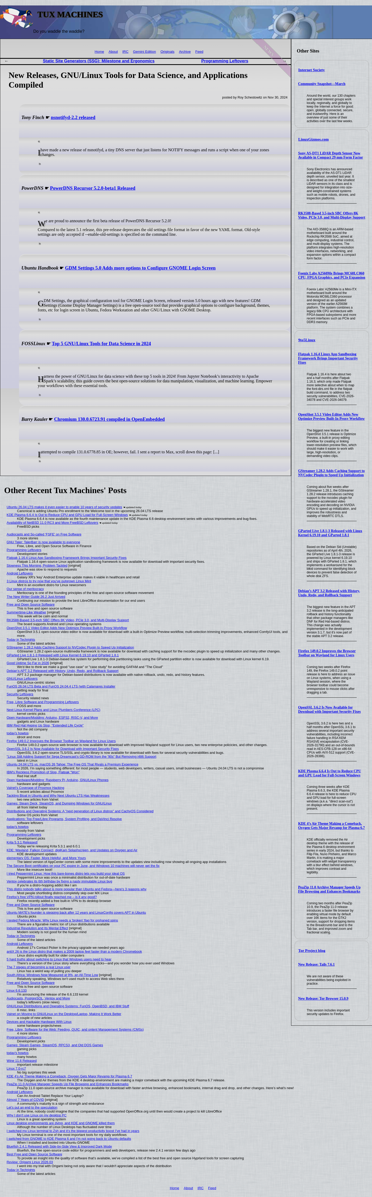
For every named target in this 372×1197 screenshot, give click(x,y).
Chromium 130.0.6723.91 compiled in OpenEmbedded (109, 419)
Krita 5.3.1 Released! (22, 842)
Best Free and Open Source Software (34, 1154)
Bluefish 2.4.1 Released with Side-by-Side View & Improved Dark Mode (59, 1146)
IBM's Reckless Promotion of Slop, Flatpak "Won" (43, 772)
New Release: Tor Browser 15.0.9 (323, 998)
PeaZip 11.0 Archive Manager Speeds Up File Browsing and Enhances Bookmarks (329, 889)
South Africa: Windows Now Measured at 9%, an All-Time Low (52, 975)
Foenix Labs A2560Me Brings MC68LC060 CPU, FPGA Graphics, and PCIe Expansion (331, 275)
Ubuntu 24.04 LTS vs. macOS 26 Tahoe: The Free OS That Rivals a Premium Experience (72, 764)
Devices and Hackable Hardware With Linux (39, 1022)
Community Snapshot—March (321, 84)
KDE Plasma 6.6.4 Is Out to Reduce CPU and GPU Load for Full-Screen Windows (329, 773)
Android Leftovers (20, 573)
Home (99, 52)
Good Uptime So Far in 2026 (28, 663)
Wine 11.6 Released (22, 1061)
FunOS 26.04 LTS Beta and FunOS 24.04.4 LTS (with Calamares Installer (61, 686)
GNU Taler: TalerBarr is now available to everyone (43, 542)
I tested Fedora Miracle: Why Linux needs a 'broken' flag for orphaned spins (62, 920)
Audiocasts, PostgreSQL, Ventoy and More (38, 998)
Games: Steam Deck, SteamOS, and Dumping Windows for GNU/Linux (59, 803)
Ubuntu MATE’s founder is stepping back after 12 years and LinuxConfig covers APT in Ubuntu (76, 912)
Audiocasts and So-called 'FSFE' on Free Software (44, 534)
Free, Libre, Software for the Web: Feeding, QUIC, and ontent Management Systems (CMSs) (75, 1029)
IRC (125, 52)
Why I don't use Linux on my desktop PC (37, 1115)
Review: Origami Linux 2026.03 (30, 1162)
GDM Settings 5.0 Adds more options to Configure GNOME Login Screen (140, 268)
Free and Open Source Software (31, 604)
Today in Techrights (21, 640)
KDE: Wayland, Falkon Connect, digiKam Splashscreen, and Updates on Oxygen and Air (72, 850)
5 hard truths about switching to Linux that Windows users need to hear (59, 959)
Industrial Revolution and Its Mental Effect (37, 928)
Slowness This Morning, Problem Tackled (37, 565)
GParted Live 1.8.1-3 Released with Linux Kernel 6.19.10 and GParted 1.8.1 (330, 533)
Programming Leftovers (224, 61)
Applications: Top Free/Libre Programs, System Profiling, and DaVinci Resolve (64, 819)
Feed (199, 52)
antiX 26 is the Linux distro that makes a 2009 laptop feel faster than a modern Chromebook (74, 951)
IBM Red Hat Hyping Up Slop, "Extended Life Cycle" (45, 725)
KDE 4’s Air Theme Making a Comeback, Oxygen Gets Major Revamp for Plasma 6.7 (331, 826)
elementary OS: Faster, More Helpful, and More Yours (46, 858)
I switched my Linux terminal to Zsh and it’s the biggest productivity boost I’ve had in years (73, 1131)
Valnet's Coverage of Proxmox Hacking (35, 788)
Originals (168, 52)
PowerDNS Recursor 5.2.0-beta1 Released (92, 188)
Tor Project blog (311, 951)
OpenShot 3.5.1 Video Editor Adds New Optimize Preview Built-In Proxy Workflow (331, 417)
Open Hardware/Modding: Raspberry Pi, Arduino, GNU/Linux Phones (57, 780)
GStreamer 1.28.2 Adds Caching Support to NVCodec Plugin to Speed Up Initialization (331, 473)
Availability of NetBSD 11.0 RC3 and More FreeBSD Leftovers (52, 523)
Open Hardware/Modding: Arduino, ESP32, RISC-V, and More (52, 717)
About (113, 52)
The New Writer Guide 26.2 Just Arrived (36, 597)
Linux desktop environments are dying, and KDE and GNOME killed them (61, 1123)
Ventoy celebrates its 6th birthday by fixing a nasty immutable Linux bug (59, 881)
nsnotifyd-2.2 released (73, 117)
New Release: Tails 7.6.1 (316, 964)
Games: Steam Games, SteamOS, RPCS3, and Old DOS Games (55, 1045)
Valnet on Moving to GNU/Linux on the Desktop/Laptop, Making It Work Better (64, 1014)
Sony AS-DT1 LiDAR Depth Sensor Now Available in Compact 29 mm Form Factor (330, 155)
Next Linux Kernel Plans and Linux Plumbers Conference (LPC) (53, 710)
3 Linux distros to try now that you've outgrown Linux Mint (49, 581)
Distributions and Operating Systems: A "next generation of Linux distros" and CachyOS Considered (80, 811)
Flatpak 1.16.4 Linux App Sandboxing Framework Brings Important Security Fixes (328, 358)
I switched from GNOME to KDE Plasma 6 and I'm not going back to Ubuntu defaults (69, 1139)
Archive (185, 52)
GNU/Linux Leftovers (22, 679)
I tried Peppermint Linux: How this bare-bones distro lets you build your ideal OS (66, 873)
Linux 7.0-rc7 (16, 1068)
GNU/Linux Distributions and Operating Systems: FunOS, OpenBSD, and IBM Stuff (68, 1006)
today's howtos (18, 733)
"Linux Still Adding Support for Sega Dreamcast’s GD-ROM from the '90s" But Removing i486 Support (81, 756)
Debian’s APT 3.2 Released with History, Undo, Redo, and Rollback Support (329, 593)
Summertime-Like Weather (26, 612)
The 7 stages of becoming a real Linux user (38, 967)
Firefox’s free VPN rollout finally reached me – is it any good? (52, 897)
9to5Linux (307, 340)
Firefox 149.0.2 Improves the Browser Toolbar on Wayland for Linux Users (327, 653)
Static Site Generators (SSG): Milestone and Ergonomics (99, 61)
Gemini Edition (144, 52)
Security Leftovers (20, 694)
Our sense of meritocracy (25, 589)
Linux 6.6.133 (17, 990)
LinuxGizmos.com (313, 139)
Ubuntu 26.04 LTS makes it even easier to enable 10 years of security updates (64, 507)
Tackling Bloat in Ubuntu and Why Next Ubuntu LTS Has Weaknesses (58, 795)
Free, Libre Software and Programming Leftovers (43, 702)
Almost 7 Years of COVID (25, 1100)
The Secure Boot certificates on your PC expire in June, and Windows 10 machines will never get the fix (83, 866)
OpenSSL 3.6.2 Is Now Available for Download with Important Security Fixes (329, 709)
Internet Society (311, 70)
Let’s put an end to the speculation (32, 1107)
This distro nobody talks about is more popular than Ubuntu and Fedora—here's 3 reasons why (76, 889)
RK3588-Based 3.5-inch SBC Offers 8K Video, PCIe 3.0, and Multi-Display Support (331, 215)
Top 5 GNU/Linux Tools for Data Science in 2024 (101, 343)
